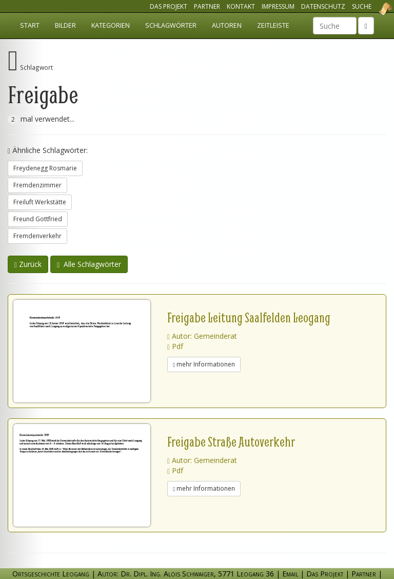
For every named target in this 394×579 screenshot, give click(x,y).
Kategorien (110, 25)
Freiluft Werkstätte (39, 202)
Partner (207, 6)
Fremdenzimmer (37, 185)
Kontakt (241, 6)
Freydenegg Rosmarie (45, 168)
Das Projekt (168, 6)
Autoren (227, 25)
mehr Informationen (204, 364)
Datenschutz (323, 6)
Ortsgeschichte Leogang (372, 8)
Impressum (278, 6)
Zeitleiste (273, 25)
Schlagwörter (170, 25)
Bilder (65, 25)
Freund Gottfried (37, 219)
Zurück (28, 264)
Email (290, 573)
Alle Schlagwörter (89, 264)
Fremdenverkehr (37, 235)
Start (30, 25)
